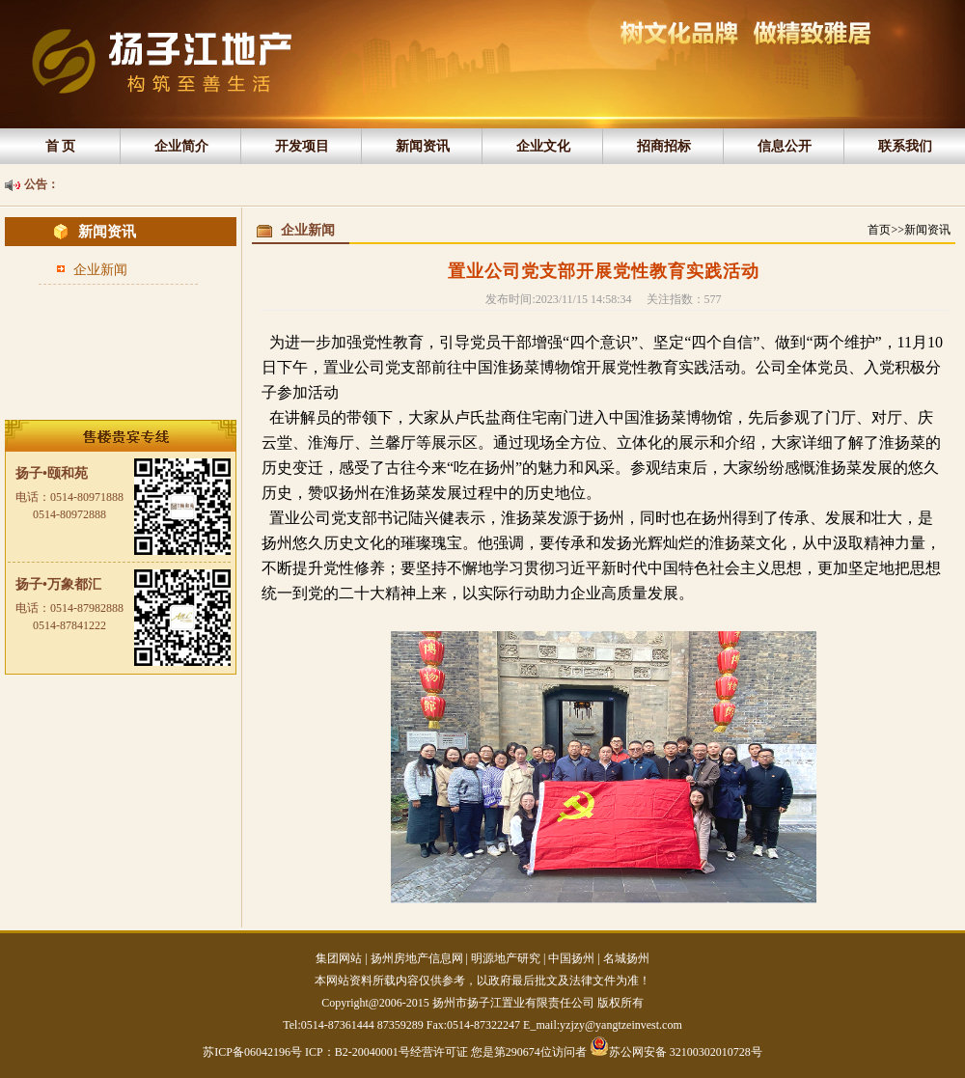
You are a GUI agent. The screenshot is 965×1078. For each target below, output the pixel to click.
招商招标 (664, 146)
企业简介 (181, 146)
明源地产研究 (505, 958)
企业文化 (543, 146)
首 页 (60, 146)
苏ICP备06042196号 (254, 1052)
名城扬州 (626, 958)
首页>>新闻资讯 (909, 229)
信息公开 (785, 146)
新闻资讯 (423, 146)
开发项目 (302, 146)
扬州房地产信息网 (417, 958)
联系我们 (905, 146)
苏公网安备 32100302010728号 (676, 1046)
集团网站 (339, 958)
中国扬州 (571, 958)
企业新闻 (100, 270)
